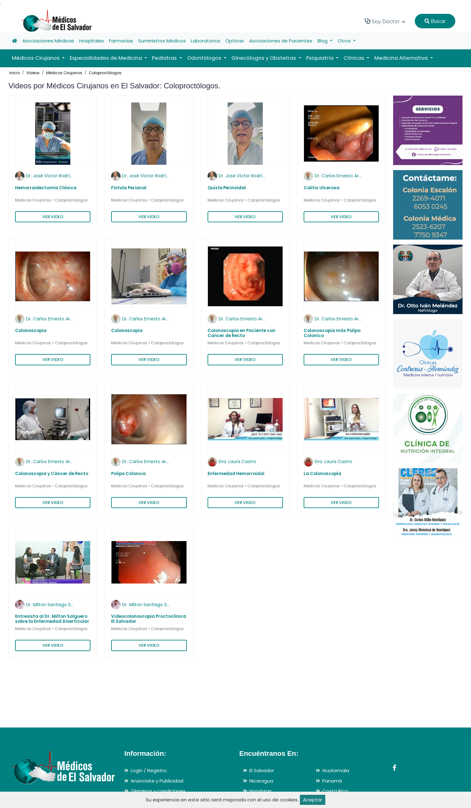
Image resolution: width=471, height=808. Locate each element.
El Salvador (261, 770)
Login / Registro (149, 770)
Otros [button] (345, 40)
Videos (33, 72)
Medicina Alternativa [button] (401, 58)
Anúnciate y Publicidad (157, 781)
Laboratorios (205, 40)
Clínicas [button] (354, 58)
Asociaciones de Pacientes (280, 40)
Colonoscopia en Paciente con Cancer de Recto (241, 333)
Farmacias (121, 40)
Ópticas (234, 40)
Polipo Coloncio (128, 474)
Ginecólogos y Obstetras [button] (264, 58)
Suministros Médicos (162, 40)
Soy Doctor (385, 21)
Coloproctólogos (105, 72)
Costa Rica (335, 791)
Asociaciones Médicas (48, 40)
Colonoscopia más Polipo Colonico (332, 333)
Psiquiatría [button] (320, 58)
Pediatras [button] (165, 58)
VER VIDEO (52, 217)
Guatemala (335, 770)
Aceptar (312, 799)
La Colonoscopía (322, 474)
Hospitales (91, 40)
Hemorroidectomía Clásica (46, 188)
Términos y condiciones (158, 791)
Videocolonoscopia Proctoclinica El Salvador (148, 618)
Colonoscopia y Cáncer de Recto (51, 474)
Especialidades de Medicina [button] (106, 58)
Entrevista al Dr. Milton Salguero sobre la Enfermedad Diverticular (52, 618)
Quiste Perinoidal (227, 188)
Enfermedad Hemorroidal (236, 474)
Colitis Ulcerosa (321, 188)
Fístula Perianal (128, 188)
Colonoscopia (30, 331)
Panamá (332, 781)
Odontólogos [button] (205, 58)
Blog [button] (323, 40)
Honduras (260, 791)
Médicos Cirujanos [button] (36, 58)
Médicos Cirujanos (64, 72)
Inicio (14, 72)
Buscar (435, 21)
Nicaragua (261, 781)
